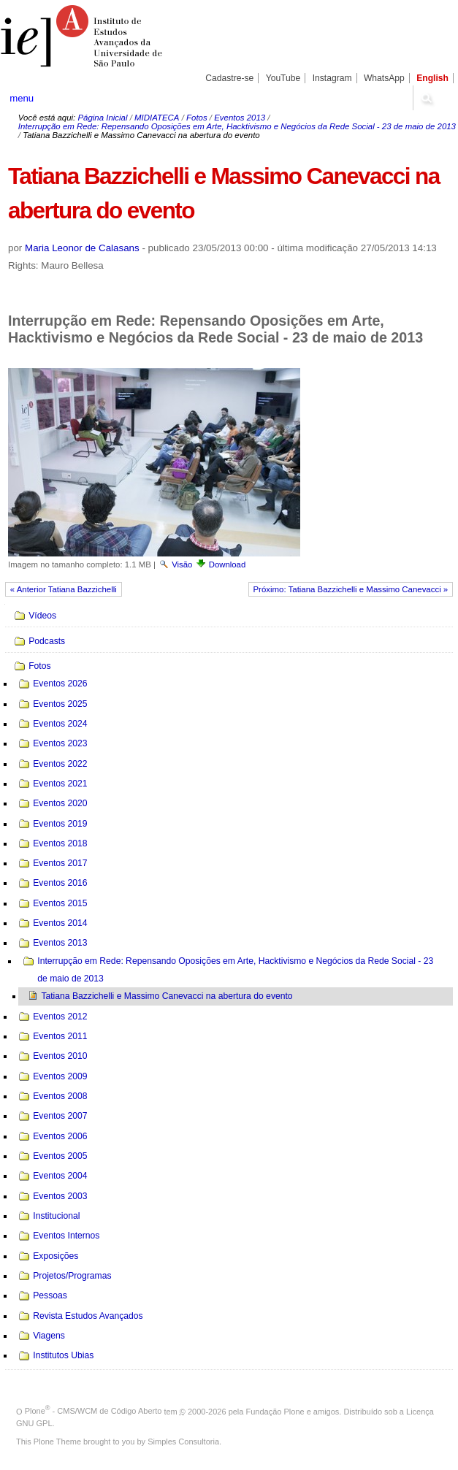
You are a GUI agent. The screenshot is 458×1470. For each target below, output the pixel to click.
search (426, 97)
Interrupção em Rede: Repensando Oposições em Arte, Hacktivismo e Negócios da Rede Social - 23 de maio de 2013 (237, 126)
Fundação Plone (275, 1410)
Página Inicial (102, 117)
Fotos (196, 117)
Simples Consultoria (183, 1441)
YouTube (283, 78)
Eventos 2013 (239, 117)
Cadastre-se (229, 78)
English (432, 78)
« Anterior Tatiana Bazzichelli (63, 589)
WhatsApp (384, 78)
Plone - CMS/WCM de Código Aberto (93, 1410)
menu (21, 98)
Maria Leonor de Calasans (82, 247)
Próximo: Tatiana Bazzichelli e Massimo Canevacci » (350, 589)
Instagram (332, 78)
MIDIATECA (156, 117)
